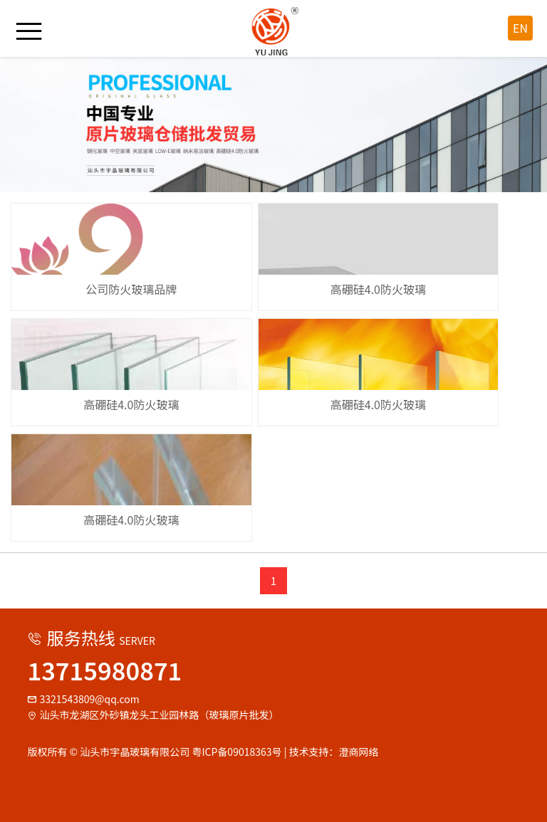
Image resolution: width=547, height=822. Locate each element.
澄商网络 (359, 751)
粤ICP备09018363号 (236, 751)
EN (520, 27)
